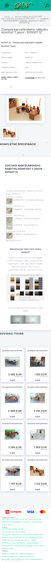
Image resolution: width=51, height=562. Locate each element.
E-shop (7, 5)
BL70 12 (19, 225)
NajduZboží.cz (37, 559)
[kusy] (12, 87)
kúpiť (4, 87)
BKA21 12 (19, 209)
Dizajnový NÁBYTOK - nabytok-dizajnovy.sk (18, 556)
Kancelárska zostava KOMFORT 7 (18, 19)
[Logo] (23, 5)
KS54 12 (18, 218)
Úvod (7, 17)
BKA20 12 (19, 200)
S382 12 (18, 234)
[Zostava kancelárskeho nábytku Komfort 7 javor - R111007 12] (25, 97)
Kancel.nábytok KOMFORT (28, 17)
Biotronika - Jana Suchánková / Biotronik (17, 559)
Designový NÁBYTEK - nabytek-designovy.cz (19, 554)
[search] (47, 6)
